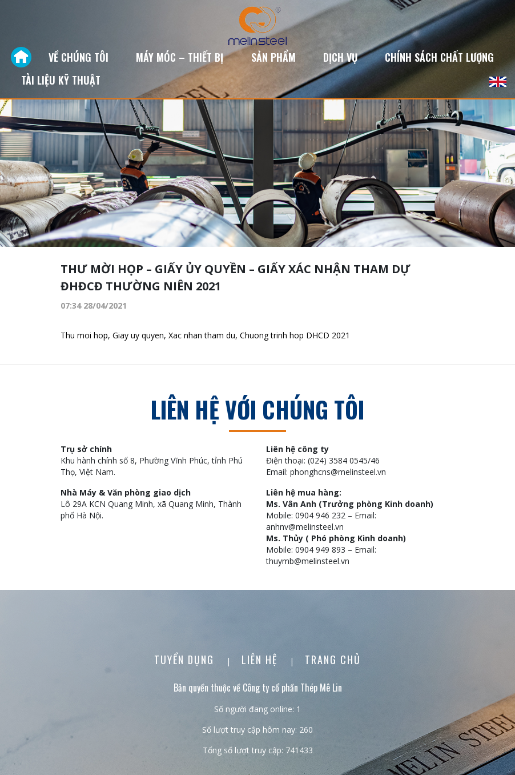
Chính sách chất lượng (439, 57)
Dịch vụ (340, 57)
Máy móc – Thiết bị (179, 57)
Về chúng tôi (78, 57)
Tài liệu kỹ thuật (60, 80)
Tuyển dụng (186, 659)
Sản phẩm (273, 57)
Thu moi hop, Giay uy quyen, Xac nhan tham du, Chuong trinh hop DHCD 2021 (205, 335)
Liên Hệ (261, 659)
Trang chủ (333, 659)
